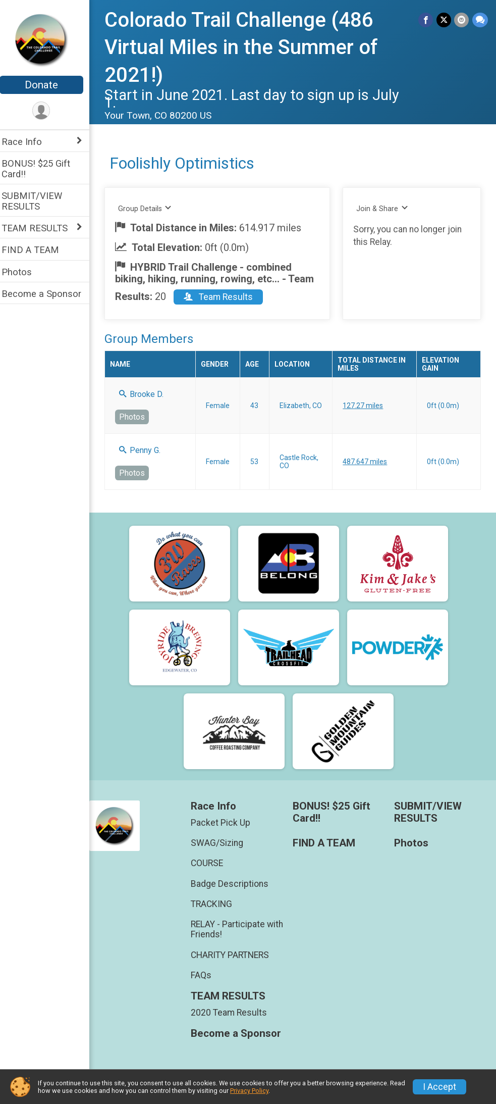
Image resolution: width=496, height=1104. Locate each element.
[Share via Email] (462, 20)
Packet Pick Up (225, 823)
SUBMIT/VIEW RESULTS (38, 201)
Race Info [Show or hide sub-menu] (28, 141)
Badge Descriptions (234, 884)
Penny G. (146, 450)
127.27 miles (366, 406)
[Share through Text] (480, 20)
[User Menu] (48, 111)
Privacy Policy (249, 1090)
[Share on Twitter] (444, 20)
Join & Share (385, 208)
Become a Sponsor (48, 293)
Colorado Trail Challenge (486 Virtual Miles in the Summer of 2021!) (247, 47)
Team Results (224, 297)
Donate (48, 85)
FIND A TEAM (37, 249)
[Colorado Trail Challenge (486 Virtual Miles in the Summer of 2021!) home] (48, 39)
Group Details (152, 208)
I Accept (439, 1087)
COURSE (212, 863)
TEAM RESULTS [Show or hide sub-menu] (41, 228)
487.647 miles (368, 462)
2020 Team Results (234, 1013)
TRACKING (216, 904)
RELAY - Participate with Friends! (242, 929)
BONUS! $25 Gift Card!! (42, 168)
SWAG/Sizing (222, 843)
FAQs (206, 975)
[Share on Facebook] (426, 20)
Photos (23, 272)
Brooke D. (148, 394)
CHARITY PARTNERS (235, 955)
